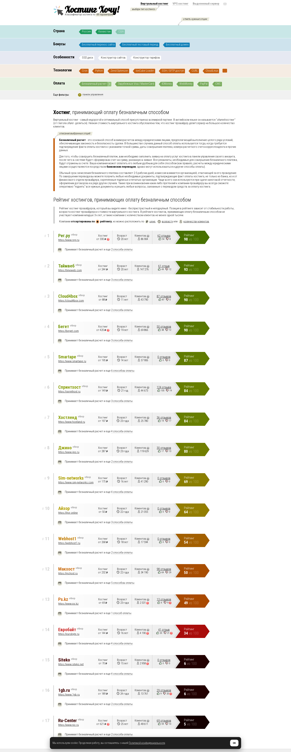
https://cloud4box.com (71, 300)
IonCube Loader (145, 70)
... (225, 70)
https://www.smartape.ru (72, 361)
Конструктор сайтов (113, 57)
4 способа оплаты (122, 431)
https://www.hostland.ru (71, 422)
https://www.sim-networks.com (76, 482)
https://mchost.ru (68, 573)
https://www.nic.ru (68, 725)
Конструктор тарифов (146, 57)
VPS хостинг (180, 3)
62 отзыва (163, 236)
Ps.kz (66, 599)
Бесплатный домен (177, 44)
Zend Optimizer (119, 70)
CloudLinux (212, 70)
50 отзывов (164, 326)
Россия (86, 31)
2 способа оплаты (122, 249)
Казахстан (104, 31)
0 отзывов (163, 357)
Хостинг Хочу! (86, 10)
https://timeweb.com (70, 270)
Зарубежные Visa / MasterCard (136, 83)
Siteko (67, 660)
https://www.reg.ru (68, 240)
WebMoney (185, 83)
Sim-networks (74, 478)
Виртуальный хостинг (154, 3)
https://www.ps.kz (68, 603)
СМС (218, 83)
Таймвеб (70, 266)
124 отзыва (164, 387)
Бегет (67, 326)
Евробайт (70, 629)
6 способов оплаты (122, 370)
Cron (84, 70)
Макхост (70, 569)
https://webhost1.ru (69, 543)
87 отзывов (164, 296)
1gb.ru (67, 690)
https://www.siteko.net (71, 664)
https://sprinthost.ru (69, 391)
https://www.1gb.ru (69, 694)
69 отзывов (164, 720)
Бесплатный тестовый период (140, 44)
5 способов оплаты (122, 583)
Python (99, 70)
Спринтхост (73, 387)
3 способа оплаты (122, 279)
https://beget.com (68, 331)
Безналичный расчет (94, 83)
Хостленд (71, 417)
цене (150, 221)
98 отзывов (164, 569)
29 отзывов (164, 690)
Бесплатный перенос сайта (98, 44)
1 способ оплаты (121, 613)
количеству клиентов (194, 221)
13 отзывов (164, 599)
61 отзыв (164, 266)
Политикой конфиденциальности (147, 742)
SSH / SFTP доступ (173, 70)
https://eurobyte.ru (68, 634)
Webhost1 (71, 538)
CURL (195, 70)
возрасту (165, 221)
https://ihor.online (68, 512)
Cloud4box (71, 296)
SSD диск (87, 57)
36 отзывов (164, 417)
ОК (234, 743)
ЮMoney (167, 83)
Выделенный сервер (206, 3)
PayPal (204, 83)
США (121, 31)
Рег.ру (67, 235)
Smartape (70, 357)
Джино (68, 447)
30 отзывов (164, 448)
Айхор (67, 508)
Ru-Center (71, 720)
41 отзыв (164, 630)
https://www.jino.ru (68, 452)
